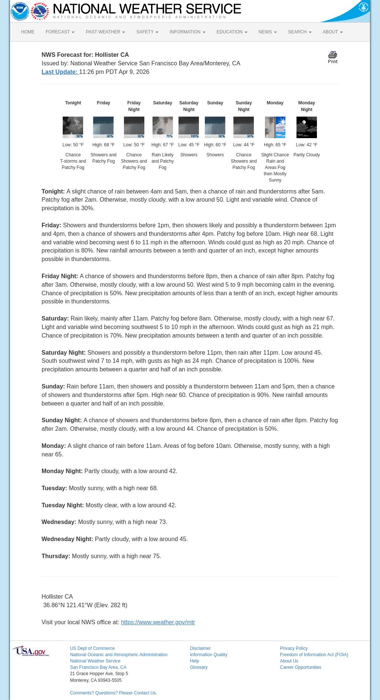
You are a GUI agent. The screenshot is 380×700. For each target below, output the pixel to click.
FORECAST (60, 32)
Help (194, 661)
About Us (289, 661)
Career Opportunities (300, 667)
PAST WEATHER (105, 32)
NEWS (268, 32)
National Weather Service (95, 661)
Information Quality (208, 654)
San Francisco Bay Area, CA (98, 667)
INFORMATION (187, 32)
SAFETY (147, 32)
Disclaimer (200, 648)
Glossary (198, 667)
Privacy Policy (294, 648)
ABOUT (333, 32)
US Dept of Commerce (92, 648)
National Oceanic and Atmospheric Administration (119, 654)
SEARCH (299, 32)
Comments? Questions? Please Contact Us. (113, 693)
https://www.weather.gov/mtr (158, 622)
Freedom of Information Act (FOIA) (314, 654)
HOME (28, 32)
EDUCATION (232, 32)
